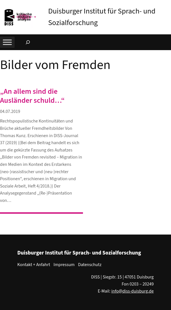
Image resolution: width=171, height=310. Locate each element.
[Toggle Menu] (7, 42)
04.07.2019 (10, 111)
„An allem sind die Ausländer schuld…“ (32, 96)
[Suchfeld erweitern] (28, 42)
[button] (167, 5)
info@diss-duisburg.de (132, 291)
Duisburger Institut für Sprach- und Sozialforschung (79, 253)
